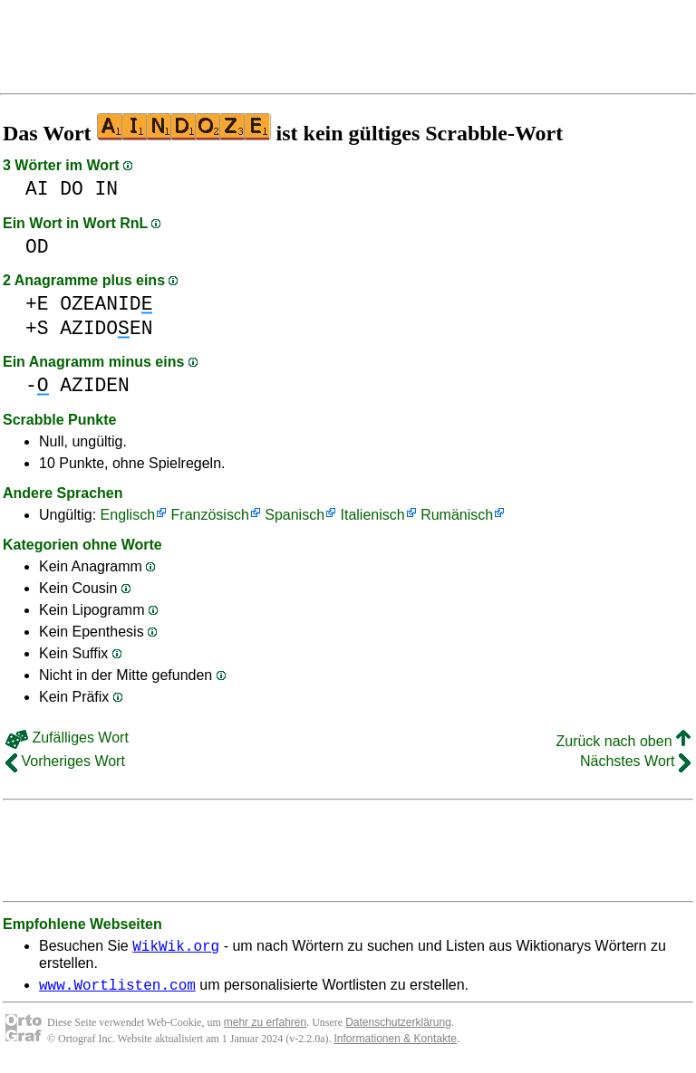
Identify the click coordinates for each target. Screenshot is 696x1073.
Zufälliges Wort (67, 737)
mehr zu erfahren (265, 1027)
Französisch (210, 514)
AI (37, 189)
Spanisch (294, 514)
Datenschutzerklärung (398, 1027)
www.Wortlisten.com (117, 990)
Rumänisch (456, 514)
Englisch (128, 514)
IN (107, 189)
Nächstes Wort (635, 761)
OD (37, 247)
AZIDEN (95, 385)
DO (71, 189)
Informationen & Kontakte (395, 1044)
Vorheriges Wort (65, 761)
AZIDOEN (106, 328)
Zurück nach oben (623, 741)
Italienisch (373, 514)
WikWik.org (175, 948)
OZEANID (106, 304)
